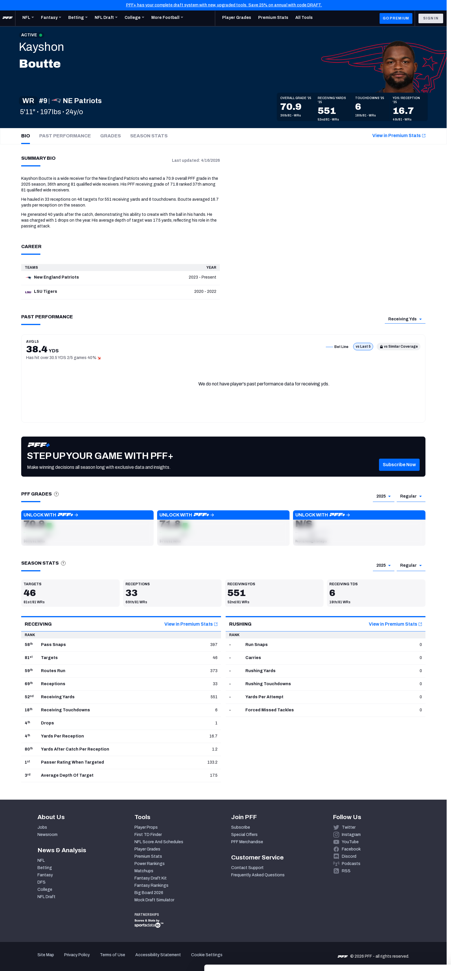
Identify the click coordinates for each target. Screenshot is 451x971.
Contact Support (247, 868)
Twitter (348, 827)
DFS (41, 882)
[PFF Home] (7, 18)
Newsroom (47, 834)
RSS (346, 871)
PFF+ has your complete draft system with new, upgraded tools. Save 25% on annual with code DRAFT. (224, 5)
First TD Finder (148, 834)
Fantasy (45, 875)
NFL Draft (46, 897)
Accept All (402, 917)
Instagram (351, 834)
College (44, 889)
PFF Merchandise (247, 842)
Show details (89, 959)
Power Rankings (149, 863)
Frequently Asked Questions (258, 875)
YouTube (350, 842)
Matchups (143, 871)
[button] (87, 528)
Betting (44, 868)
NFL (41, 860)
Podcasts (351, 863)
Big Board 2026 (148, 893)
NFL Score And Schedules (158, 842)
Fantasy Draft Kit (150, 878)
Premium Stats (148, 856)
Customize (402, 934)
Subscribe (240, 827)
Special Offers (244, 834)
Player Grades (147, 849)
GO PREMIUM (396, 18)
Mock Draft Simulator (154, 900)
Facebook (351, 849)
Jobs (42, 827)
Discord (349, 856)
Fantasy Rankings (151, 885)
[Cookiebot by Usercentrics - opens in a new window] (37, 959)
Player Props (146, 827)
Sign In (431, 18)
